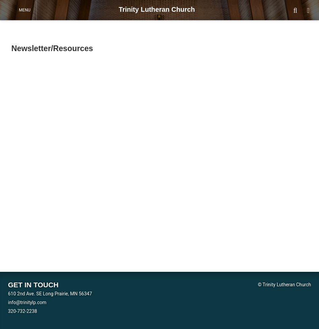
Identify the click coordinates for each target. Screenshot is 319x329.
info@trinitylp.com (27, 302)
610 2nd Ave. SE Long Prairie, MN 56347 (50, 293)
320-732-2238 (22, 311)
